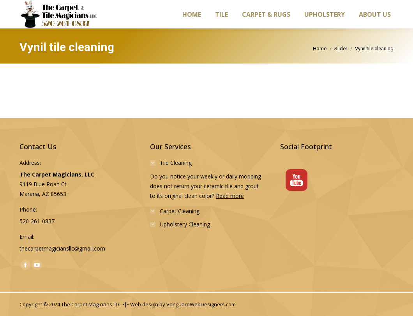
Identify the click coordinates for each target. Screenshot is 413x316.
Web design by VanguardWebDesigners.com (183, 304)
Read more (230, 195)
